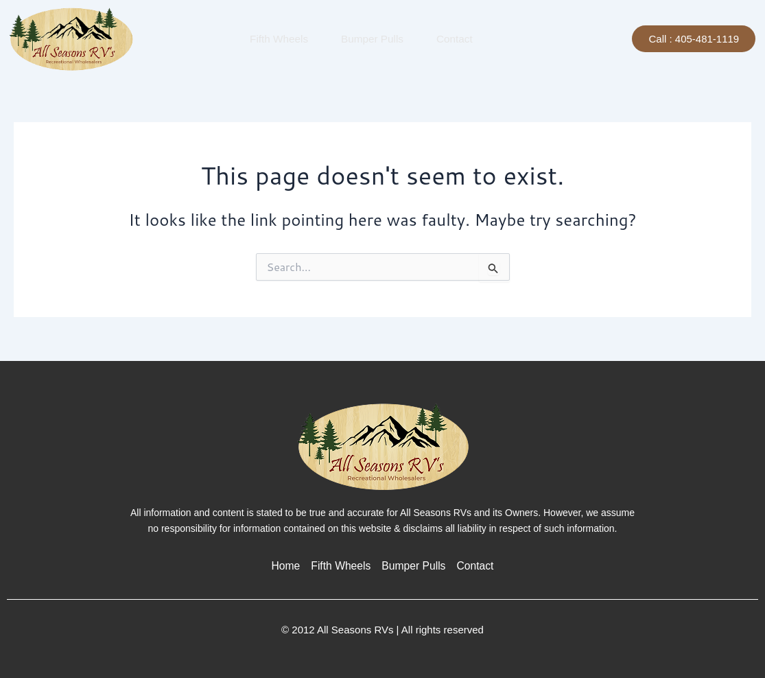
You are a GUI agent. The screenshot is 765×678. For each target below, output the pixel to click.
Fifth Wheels (276, 38)
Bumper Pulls (370, 38)
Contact (453, 38)
